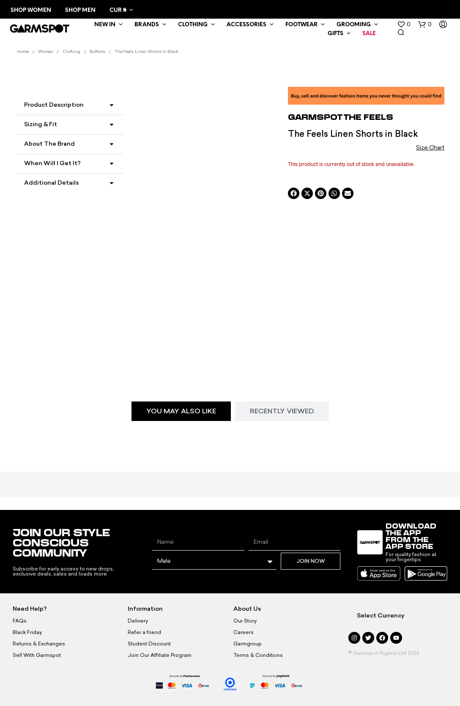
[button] (404, 24)
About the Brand (49, 143)
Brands (146, 25)
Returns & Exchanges (39, 644)
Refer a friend (144, 632)
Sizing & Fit (40, 124)
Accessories (246, 25)
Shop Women (31, 10)
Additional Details (51, 182)
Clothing (193, 25)
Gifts (335, 33)
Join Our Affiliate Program (160, 655)
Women (45, 52)
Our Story (245, 621)
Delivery (138, 621)
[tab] (181, 411)
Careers (243, 632)
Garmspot (316, 117)
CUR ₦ (118, 10)
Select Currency (381, 615)
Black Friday (27, 632)
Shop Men (80, 10)
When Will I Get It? (52, 163)
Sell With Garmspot (37, 655)
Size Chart (430, 147)
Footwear (301, 25)
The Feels (368, 117)
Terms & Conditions (258, 655)
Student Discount (149, 644)
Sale (369, 33)
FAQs (20, 621)
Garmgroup (247, 644)
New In (104, 25)
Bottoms (97, 52)
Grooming (354, 25)
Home (23, 52)
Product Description (54, 104)
